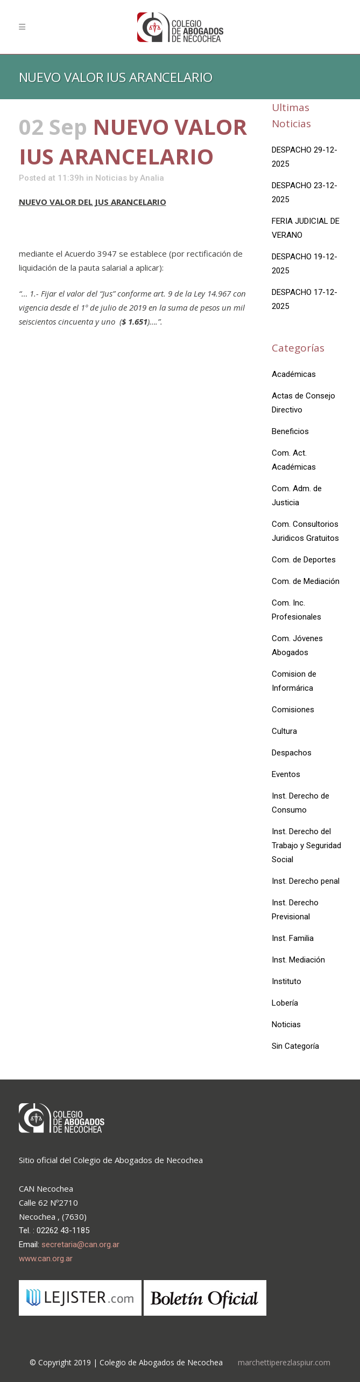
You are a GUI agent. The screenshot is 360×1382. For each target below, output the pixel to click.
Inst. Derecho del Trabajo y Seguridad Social (306, 845)
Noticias (111, 178)
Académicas (294, 374)
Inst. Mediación (298, 960)
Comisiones (293, 709)
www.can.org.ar (46, 1258)
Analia (152, 178)
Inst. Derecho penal (306, 881)
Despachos (292, 753)
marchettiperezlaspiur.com (284, 1362)
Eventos (286, 774)
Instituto (286, 981)
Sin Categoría (295, 1046)
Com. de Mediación (306, 581)
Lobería (285, 1003)
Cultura (284, 731)
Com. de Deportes (304, 560)
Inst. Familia (293, 938)
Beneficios (290, 431)
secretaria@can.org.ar (80, 1244)
